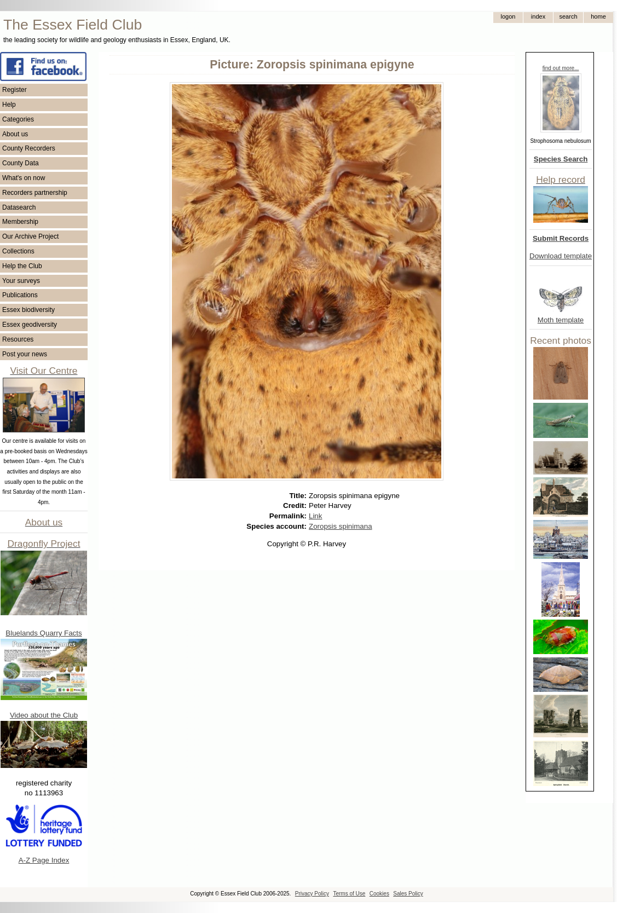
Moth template (561, 320)
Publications (20, 295)
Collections (18, 251)
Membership (20, 222)
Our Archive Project (30, 236)
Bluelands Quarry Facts (43, 633)
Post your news (24, 354)
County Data (20, 163)
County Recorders (28, 148)
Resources (17, 339)
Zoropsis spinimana (340, 526)
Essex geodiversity (29, 324)
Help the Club (22, 266)
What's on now (23, 178)
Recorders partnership (34, 193)
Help (9, 104)
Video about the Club (44, 715)
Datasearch (19, 207)
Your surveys (21, 281)
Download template (560, 256)
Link (315, 516)
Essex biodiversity (28, 310)
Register (14, 90)
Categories (18, 119)
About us (15, 134)
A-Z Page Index (44, 860)
